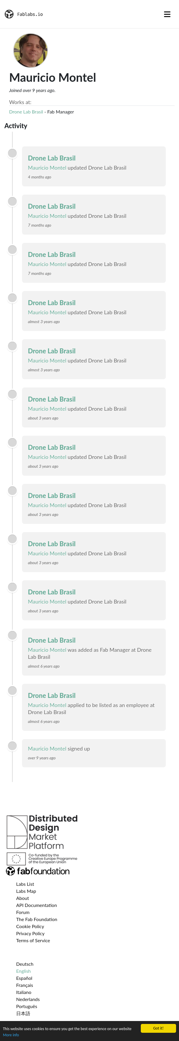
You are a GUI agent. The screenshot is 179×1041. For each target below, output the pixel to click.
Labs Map (26, 891)
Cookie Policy (30, 926)
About (22, 898)
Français (24, 985)
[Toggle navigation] (167, 14)
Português (26, 1006)
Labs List (25, 884)
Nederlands (28, 999)
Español (24, 978)
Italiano (23, 992)
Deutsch (25, 964)
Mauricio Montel (47, 167)
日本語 (23, 1013)
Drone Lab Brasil (26, 111)
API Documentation (36, 905)
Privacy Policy (30, 933)
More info (11, 1034)
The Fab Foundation (36, 919)
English (23, 971)
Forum (22, 912)
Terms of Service (33, 940)
